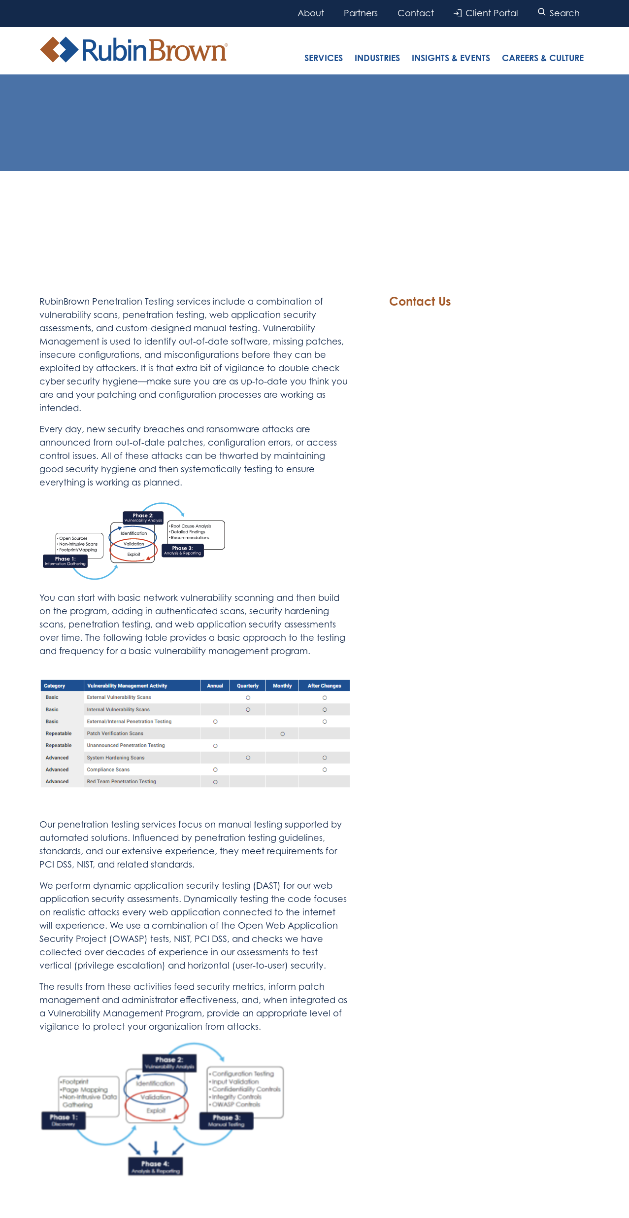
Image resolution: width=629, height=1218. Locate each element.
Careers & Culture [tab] (543, 57)
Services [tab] (323, 57)
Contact (415, 13)
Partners (361, 13)
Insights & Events (451, 57)
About (311, 13)
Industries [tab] (377, 57)
